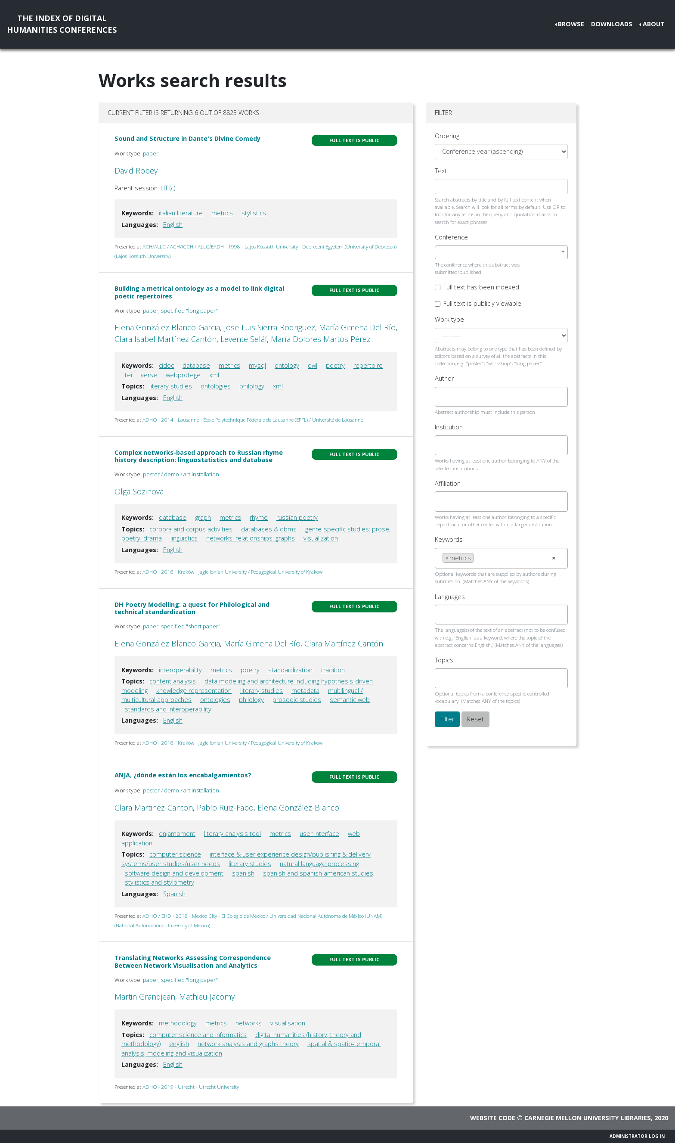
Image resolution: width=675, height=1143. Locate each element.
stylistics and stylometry (159, 882)
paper (150, 153)
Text (441, 171)
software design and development (174, 873)
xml (214, 375)
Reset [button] (475, 719)
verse (149, 375)
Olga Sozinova (139, 491)
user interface (319, 833)
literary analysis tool (232, 833)
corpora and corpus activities (190, 529)
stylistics (254, 213)
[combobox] (501, 252)
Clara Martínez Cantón (343, 643)
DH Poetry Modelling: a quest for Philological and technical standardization (192, 608)
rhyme (259, 517)
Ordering (447, 136)
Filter (447, 719)
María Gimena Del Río (357, 327)
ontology (287, 365)
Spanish (174, 894)
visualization (320, 538)
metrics (222, 213)
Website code (492, 1118)
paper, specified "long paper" (180, 310)
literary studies (170, 386)
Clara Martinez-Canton (154, 807)
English (173, 225)
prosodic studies (296, 700)
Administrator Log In (637, 1136)
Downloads (611, 24)
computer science (175, 854)
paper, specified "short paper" (181, 626)
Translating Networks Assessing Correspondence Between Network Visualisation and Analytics (193, 961)
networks (248, 1023)
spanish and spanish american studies (318, 873)
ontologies (216, 386)
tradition (333, 670)
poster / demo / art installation (181, 474)
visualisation (287, 1023)
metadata (305, 690)
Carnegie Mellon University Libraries (587, 1118)
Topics (444, 660)
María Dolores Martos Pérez (321, 339)
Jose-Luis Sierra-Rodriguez (269, 327)
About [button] (654, 24)
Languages (450, 597)
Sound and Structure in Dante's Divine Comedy (187, 138)
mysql (257, 365)
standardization (290, 670)
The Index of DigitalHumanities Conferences (62, 24)
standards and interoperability (168, 709)
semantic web (350, 700)
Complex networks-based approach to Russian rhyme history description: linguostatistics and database (199, 456)
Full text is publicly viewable (482, 303)
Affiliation (448, 483)
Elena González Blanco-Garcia (167, 327)
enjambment (177, 833)
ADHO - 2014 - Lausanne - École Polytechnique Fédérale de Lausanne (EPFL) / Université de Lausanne (252, 419)
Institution (449, 427)
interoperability (180, 670)
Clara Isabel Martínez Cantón (166, 339)
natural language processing (319, 864)
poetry (335, 365)
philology (251, 386)
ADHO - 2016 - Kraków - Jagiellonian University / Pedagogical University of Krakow (232, 571)
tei (128, 375)
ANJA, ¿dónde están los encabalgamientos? (183, 775)
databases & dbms (269, 529)
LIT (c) (168, 188)
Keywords (449, 539)
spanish (243, 873)
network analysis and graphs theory (248, 1044)
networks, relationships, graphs (250, 538)
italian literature (181, 213)
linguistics (184, 538)
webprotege (183, 375)
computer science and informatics (198, 1035)
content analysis (172, 681)
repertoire (368, 365)
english (179, 1044)
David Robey (136, 170)
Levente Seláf (243, 339)
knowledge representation (194, 690)
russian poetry (297, 517)
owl (312, 365)
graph (203, 517)
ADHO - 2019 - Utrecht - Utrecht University (190, 1087)
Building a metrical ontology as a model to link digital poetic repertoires (199, 292)
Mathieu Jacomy (207, 996)
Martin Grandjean (145, 996)
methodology (178, 1023)
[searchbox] (445, 396)
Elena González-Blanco (298, 807)
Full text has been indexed (481, 287)
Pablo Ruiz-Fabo (225, 807)
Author (444, 378)
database (196, 365)
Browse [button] (571, 24)
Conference (451, 237)
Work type (449, 319)
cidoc (166, 365)
